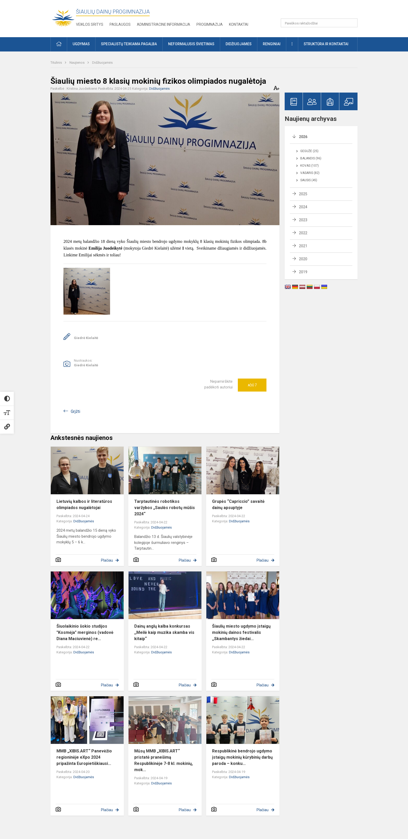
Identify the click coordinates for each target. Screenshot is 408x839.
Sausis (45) (308, 180)
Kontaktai (238, 24)
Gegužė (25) (309, 151)
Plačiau (107, 560)
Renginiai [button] (271, 44)
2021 (303, 246)
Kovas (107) (309, 165)
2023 (303, 220)
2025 (303, 194)
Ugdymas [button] (81, 44)
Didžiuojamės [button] (239, 44)
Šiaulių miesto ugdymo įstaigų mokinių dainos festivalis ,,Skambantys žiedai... (241, 632)
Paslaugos (120, 24)
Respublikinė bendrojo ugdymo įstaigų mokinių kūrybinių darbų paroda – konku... (242, 757)
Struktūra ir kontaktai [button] (326, 44)
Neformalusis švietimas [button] (191, 44)
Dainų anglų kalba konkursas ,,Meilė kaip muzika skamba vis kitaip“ (164, 632)
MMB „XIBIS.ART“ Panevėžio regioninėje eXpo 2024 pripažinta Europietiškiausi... (84, 757)
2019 (303, 272)
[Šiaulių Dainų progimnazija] (63, 17)
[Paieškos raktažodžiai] (319, 22)
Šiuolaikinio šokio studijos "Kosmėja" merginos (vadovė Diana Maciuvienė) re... (84, 632)
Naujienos (77, 62)
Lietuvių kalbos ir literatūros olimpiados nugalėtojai (84, 504)
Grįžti (75, 411)
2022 (303, 233)
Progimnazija (209, 24)
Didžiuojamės (102, 62)
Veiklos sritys (89, 24)
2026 (303, 137)
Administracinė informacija (163, 24)
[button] (322, 11)
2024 (303, 207)
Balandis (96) (310, 158)
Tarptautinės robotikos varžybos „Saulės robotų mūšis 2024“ (164, 507)
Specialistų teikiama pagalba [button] (129, 44)
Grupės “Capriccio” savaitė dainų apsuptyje (238, 504)
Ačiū (252, 385)
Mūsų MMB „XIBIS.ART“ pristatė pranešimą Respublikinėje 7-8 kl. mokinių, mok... (163, 760)
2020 (303, 259)
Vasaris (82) (310, 173)
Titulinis (56, 62)
